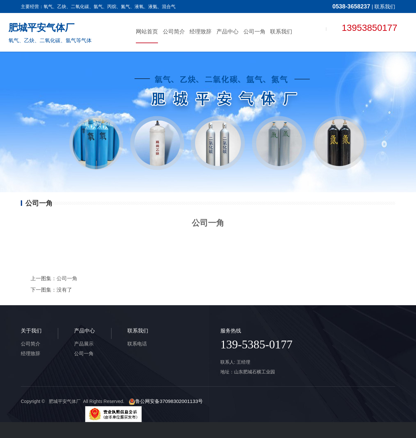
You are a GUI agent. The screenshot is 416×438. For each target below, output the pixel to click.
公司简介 (173, 31)
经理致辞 (200, 31)
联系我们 (384, 6)
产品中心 (227, 31)
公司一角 (254, 31)
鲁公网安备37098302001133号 (163, 401)
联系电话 (136, 343)
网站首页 (146, 31)
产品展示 (83, 343)
